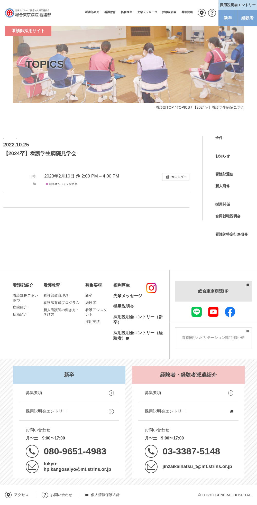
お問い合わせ (212, 12)
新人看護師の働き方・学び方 (61, 312)
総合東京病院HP (213, 291)
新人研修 (222, 186)
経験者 (247, 18)
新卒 (228, 18)
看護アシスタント (96, 312)
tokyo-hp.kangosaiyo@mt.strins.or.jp (77, 466)
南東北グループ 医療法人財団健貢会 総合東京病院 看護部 (28, 13)
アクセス (202, 12)
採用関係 (222, 204)
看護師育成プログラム (61, 303)
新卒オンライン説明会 (61, 183)
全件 (219, 138)
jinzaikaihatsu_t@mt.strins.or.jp (197, 466)
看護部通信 (224, 174)
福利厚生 (126, 12)
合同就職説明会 (228, 216)
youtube (213, 312)
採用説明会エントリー (46, 411)
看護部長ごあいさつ (25, 297)
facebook (230, 312)
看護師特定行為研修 (231, 234)
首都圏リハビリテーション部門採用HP (213, 337)
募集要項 (187, 12)
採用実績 (92, 322)
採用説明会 (169, 12)
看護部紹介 (92, 12)
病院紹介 (20, 307)
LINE (196, 312)
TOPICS (183, 107)
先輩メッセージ (147, 12)
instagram (151, 288)
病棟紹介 (20, 314)
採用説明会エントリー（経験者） (138, 335)
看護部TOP (165, 107)
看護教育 (110, 12)
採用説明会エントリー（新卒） (138, 319)
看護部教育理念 (56, 295)
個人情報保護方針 (105, 495)
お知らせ (222, 156)
